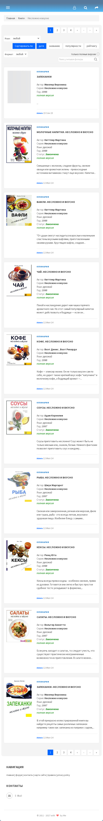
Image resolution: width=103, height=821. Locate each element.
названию (54, 46)
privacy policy (63, 775)
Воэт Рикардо (68, 349)
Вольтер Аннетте (55, 624)
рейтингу (92, 46)
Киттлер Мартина (55, 140)
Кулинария (43, 72)
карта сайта (40, 775)
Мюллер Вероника (55, 84)
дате (41, 46)
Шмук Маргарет (53, 485)
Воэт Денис (51, 349)
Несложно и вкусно (55, 88)
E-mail (14, 796)
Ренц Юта (50, 555)
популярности (73, 46)
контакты (28, 775)
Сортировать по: (24, 46)
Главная (10, 18)
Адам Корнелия (53, 415)
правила (52, 775)
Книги (21, 18)
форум (18, 775)
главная (10, 775)
